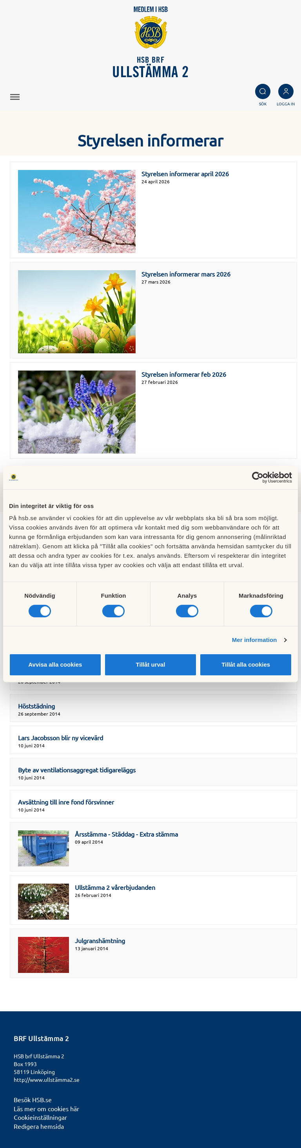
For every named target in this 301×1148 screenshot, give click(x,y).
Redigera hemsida (39, 1126)
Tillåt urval (150, 664)
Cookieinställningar (40, 1117)
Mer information (254, 639)
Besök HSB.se (33, 1099)
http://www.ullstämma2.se (47, 1079)
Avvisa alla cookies (55, 664)
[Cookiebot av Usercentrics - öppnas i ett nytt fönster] (257, 477)
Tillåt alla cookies (245, 664)
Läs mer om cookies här (46, 1108)
